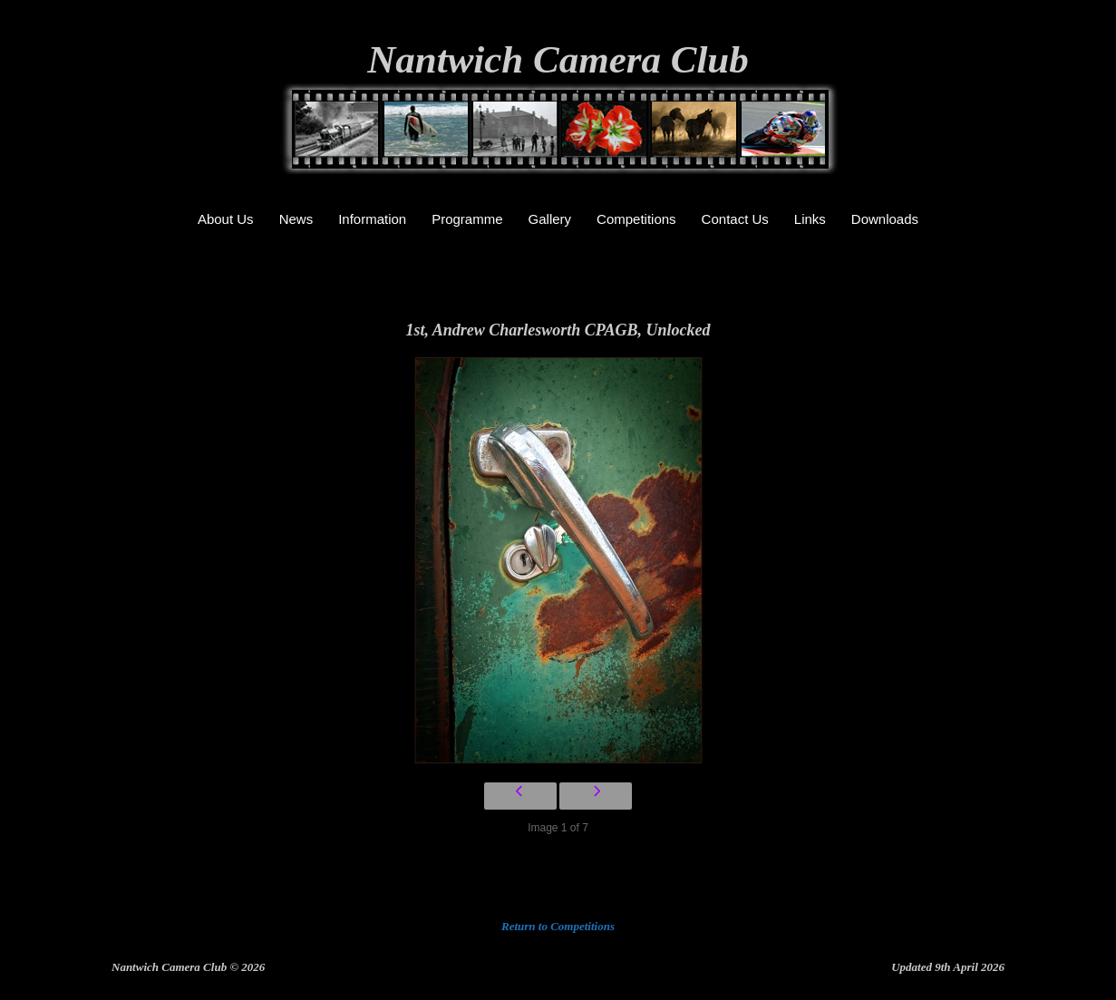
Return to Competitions (558, 926)
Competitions (636, 219)
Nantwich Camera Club (558, 59)
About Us (226, 219)
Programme (467, 219)
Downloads (884, 219)
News (296, 219)
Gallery (550, 219)
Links (810, 219)
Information (372, 219)
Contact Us (735, 219)
